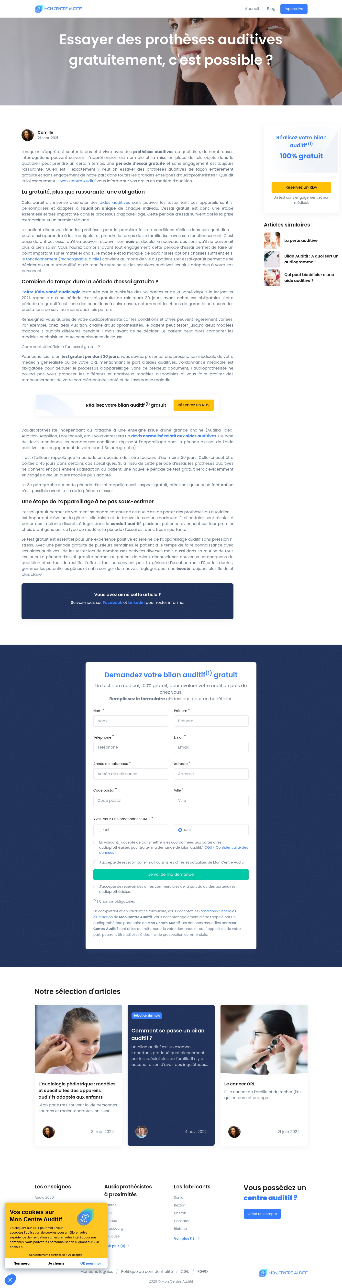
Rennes (110, 1220)
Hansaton (182, 1220)
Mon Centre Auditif (77, 181)
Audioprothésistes (136, 1190)
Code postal (103, 790)
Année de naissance (110, 763)
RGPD (203, 1271)
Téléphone (102, 737)
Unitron (180, 1213)
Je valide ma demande (171, 874)
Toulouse (112, 1236)
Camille (45, 132)
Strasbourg (113, 1228)
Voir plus (117, 1246)
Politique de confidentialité (147, 1271)
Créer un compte (262, 1213)
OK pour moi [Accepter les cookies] (57, 1263)
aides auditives (115, 202)
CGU (208, 847)
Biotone (180, 1228)
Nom (97, 710)
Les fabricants (192, 1186)
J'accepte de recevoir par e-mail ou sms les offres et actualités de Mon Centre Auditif (172, 862)
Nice (108, 1212)
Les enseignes (53, 1186)
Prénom (180, 710)
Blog (271, 8)
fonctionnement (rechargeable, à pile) (63, 259)
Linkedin (136, 602)
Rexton (180, 1205)
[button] (10, 1280)
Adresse (181, 763)
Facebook (112, 602)
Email (178, 737)
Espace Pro (294, 8)
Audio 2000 (44, 1197)
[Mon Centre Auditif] (58, 9)
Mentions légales (96, 1271)
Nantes (110, 1205)
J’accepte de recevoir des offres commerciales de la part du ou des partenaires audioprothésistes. (167, 889)
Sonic (178, 1197)
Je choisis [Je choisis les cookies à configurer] (23, 1263)
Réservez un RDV (194, 405)
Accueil (252, 8)
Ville (177, 790)
